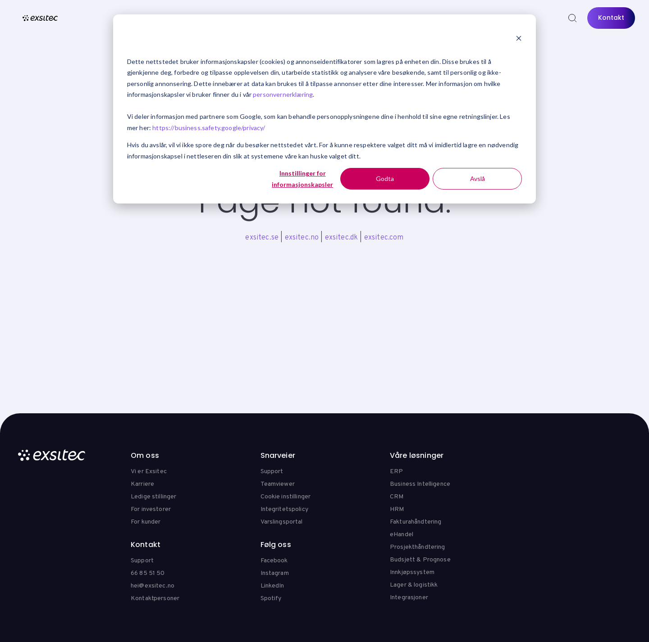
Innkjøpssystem (412, 572)
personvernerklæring (283, 94)
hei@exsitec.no (152, 586)
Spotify (271, 598)
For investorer (151, 509)
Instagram (275, 573)
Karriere (142, 484)
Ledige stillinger (153, 497)
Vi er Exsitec (149, 471)
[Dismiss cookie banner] (519, 39)
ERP (396, 471)
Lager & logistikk (414, 585)
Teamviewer (278, 484)
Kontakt (611, 17)
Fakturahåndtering (415, 522)
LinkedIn (272, 586)
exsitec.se (262, 237)
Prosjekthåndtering (417, 547)
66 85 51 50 (148, 573)
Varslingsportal (282, 522)
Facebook (274, 561)
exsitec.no (302, 237)
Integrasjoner (409, 597)
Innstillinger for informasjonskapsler (302, 178)
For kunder (145, 522)
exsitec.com (384, 237)
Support (272, 471)
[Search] (572, 18)
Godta (385, 178)
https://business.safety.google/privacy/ (208, 127)
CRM (396, 497)
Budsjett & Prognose (420, 560)
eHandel (401, 534)
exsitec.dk (341, 237)
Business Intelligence (420, 484)
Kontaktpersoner (155, 598)
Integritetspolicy (284, 509)
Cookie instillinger (286, 497)
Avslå (477, 178)
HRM (397, 509)
